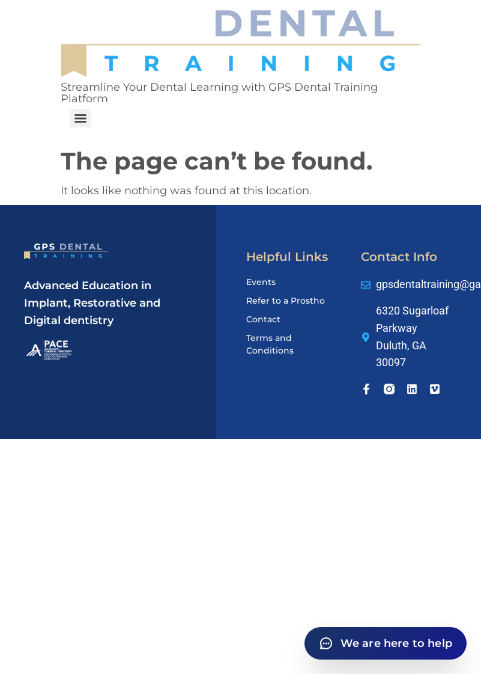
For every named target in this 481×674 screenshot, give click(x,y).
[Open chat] (385, 643)
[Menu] (80, 118)
